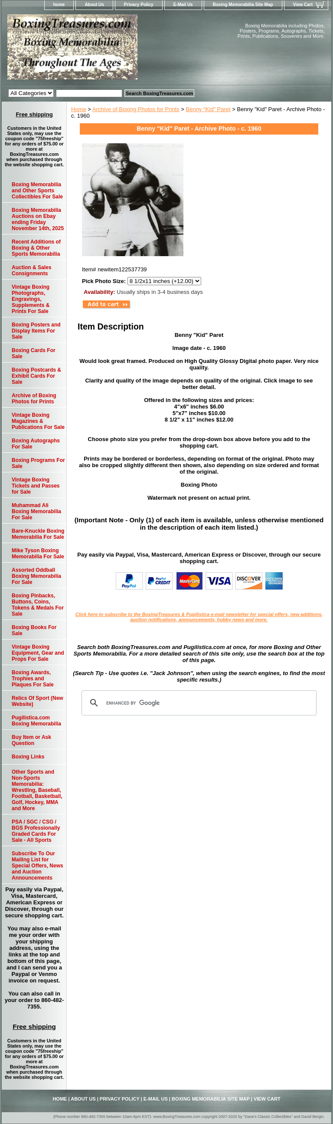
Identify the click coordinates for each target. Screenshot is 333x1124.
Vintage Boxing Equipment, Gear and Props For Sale (38, 653)
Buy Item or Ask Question (31, 740)
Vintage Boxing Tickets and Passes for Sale (36, 486)
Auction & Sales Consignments (31, 270)
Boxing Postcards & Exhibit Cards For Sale (36, 376)
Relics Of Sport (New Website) (37, 701)
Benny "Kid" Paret (208, 109)
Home (78, 109)
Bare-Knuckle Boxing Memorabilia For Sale (38, 534)
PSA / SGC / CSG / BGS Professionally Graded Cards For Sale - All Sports (36, 831)
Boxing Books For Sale (34, 630)
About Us (94, 4)
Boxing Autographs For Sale (36, 444)
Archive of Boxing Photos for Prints (136, 109)
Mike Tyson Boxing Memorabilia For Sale (38, 553)
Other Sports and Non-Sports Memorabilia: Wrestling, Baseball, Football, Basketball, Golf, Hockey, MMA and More (37, 790)
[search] (197, 703)
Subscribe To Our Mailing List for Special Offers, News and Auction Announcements (37, 865)
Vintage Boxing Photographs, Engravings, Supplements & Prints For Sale (30, 299)
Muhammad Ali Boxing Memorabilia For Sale (36, 511)
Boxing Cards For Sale (34, 353)
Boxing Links (28, 757)
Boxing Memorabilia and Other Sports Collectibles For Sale (37, 190)
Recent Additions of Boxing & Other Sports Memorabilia (36, 248)
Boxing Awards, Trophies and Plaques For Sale (33, 678)
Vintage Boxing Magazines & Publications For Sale (38, 421)
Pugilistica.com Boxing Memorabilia (36, 721)
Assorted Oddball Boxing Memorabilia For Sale (36, 576)
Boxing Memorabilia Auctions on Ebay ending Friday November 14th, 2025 (38, 219)
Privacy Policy (138, 4)
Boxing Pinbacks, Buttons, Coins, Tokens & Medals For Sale (38, 605)
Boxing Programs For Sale (38, 463)
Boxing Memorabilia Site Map (243, 4)
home (59, 4)
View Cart (303, 4)
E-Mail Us (183, 4)
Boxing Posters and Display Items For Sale (36, 331)
